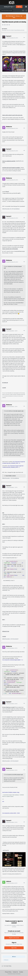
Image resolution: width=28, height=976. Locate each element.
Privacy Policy (8, 972)
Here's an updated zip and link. (8, 161)
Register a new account (14, 937)
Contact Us (15, 972)
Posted (12, 37)
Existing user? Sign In (9, 6)
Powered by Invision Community (14, 973)
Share (14, 957)
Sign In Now (14, 947)
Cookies (21, 972)
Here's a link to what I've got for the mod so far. (12, 115)
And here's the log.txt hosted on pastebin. (11, 167)
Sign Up (19, 6)
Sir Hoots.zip (5, 382)
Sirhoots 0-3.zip (5, 631)
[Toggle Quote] (4, 266)
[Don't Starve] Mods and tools (18, 30)
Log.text (4, 387)
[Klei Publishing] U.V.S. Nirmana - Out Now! (14, 16)
